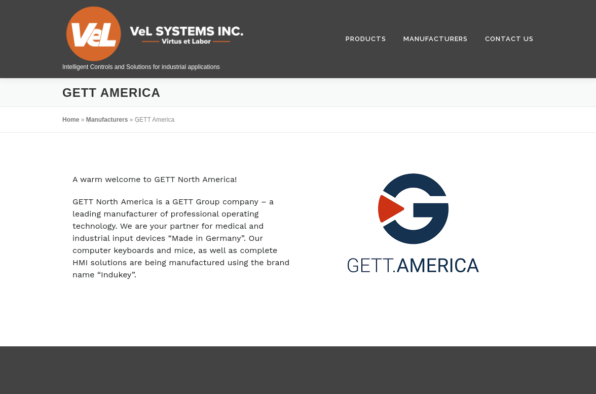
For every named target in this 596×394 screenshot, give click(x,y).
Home (70, 119)
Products (366, 39)
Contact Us (509, 39)
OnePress (291, 370)
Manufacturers (435, 39)
